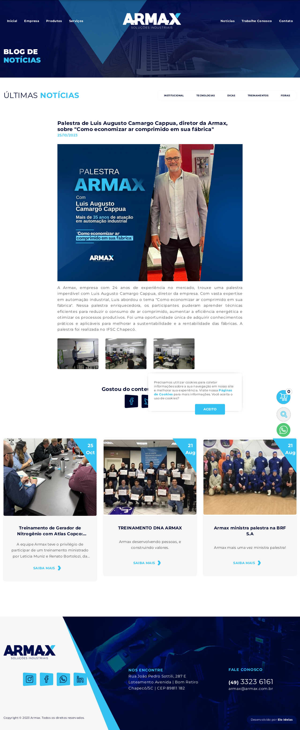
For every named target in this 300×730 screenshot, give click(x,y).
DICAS (231, 95)
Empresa (31, 21)
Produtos (54, 21)
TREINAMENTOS (258, 95)
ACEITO (210, 409)
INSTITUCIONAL (174, 95)
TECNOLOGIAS (205, 95)
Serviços (76, 21)
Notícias (228, 21)
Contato (286, 21)
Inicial (12, 21)
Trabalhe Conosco (257, 21)
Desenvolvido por (271, 719)
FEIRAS (285, 95)
